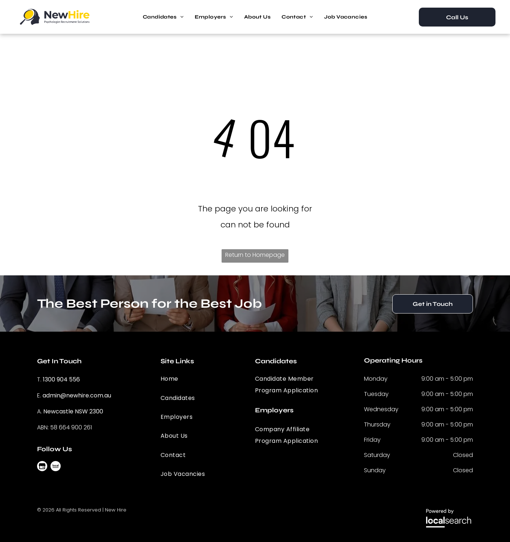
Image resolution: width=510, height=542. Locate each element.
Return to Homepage (255, 255)
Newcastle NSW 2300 (73, 411)
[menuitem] (163, 17)
